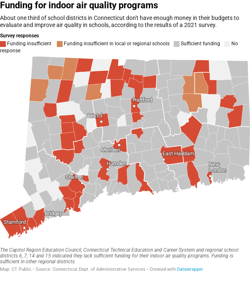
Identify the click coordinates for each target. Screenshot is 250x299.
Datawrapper (190, 269)
